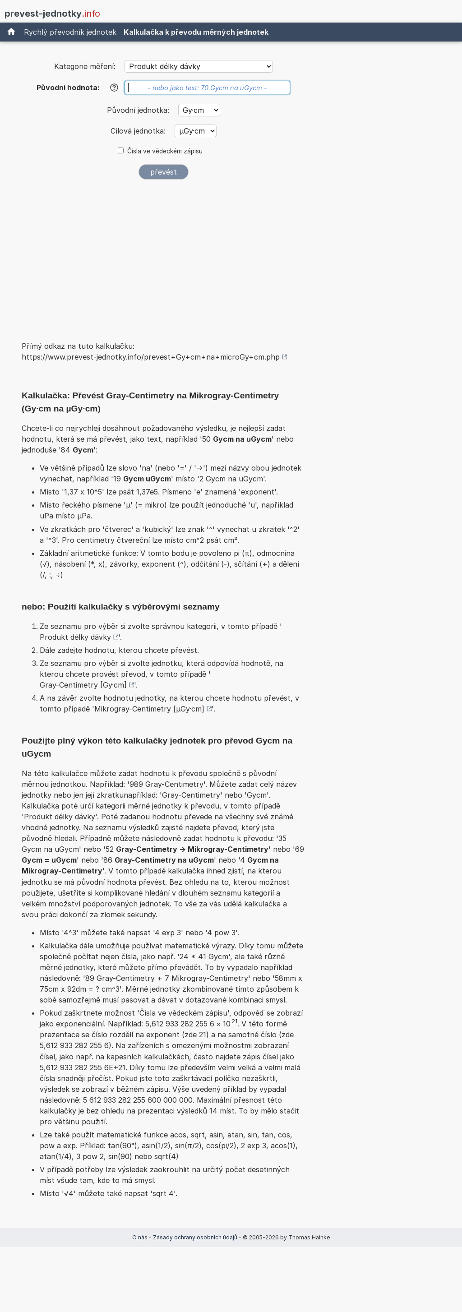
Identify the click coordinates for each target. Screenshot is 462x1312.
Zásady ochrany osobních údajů (195, 1237)
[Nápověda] (114, 87)
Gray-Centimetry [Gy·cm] (83, 684)
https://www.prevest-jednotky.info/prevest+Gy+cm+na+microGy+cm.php (151, 356)
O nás (140, 1237)
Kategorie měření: (85, 66)
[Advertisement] (163, 254)
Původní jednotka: (139, 110)
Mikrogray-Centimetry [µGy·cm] (149, 708)
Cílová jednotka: (139, 130)
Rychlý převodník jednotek (70, 32)
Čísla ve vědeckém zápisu (165, 151)
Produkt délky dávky (75, 637)
